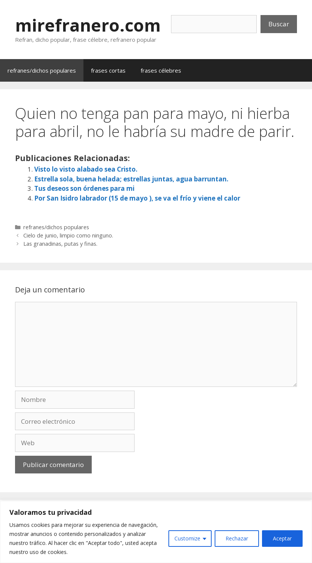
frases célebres (161, 70)
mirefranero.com (88, 25)
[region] (156, 532)
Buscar (278, 24)
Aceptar (282, 538)
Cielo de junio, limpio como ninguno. (68, 235)
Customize (187, 538)
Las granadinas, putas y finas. (60, 243)
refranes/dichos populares (42, 70)
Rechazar (237, 538)
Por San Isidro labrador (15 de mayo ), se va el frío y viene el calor (137, 198)
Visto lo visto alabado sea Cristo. (86, 169)
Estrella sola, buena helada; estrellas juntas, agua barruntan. (131, 179)
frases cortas (108, 70)
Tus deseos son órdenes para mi (84, 188)
